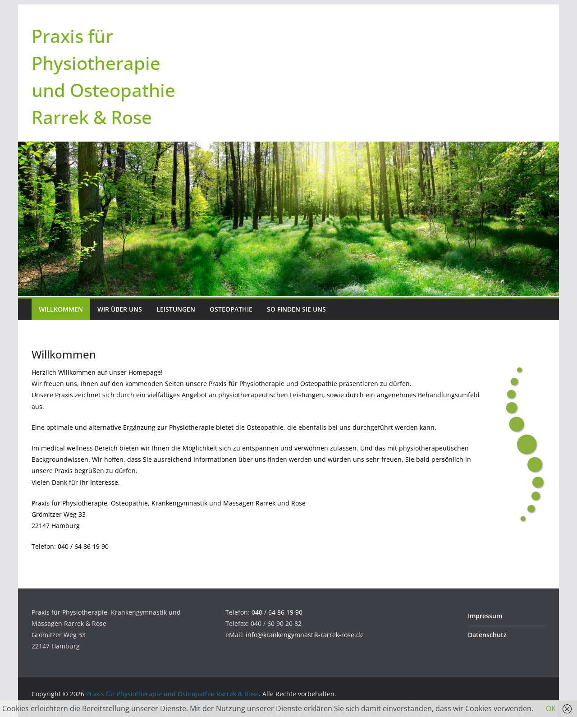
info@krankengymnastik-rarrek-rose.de (305, 634)
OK (551, 708)
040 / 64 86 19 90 (277, 612)
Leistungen (175, 309)
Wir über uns (119, 309)
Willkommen (61, 309)
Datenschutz (487, 634)
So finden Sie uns (296, 309)
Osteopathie (231, 309)
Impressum (485, 615)
